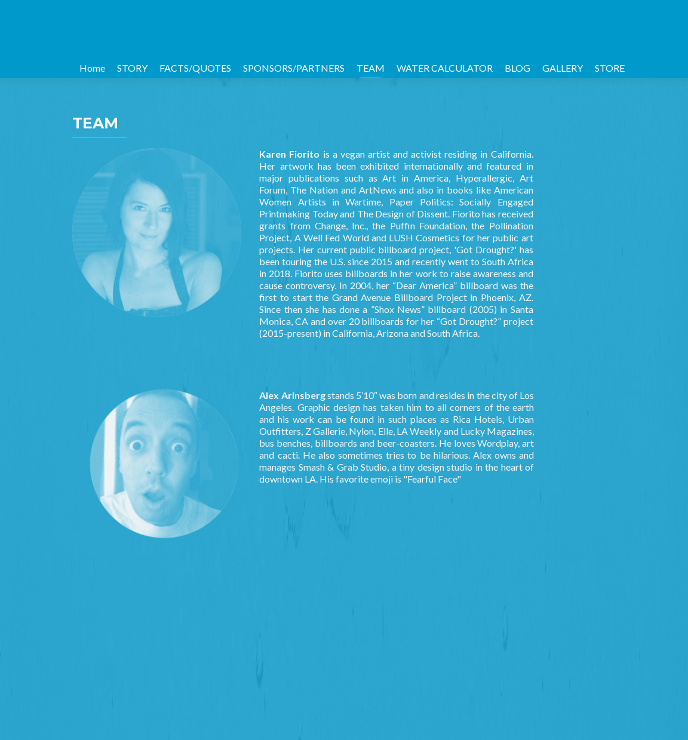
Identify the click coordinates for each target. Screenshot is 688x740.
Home (92, 67)
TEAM (371, 67)
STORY (132, 67)
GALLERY (562, 67)
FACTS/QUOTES (195, 67)
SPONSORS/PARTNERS (294, 67)
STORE (610, 67)
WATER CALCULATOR (445, 67)
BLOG (517, 67)
